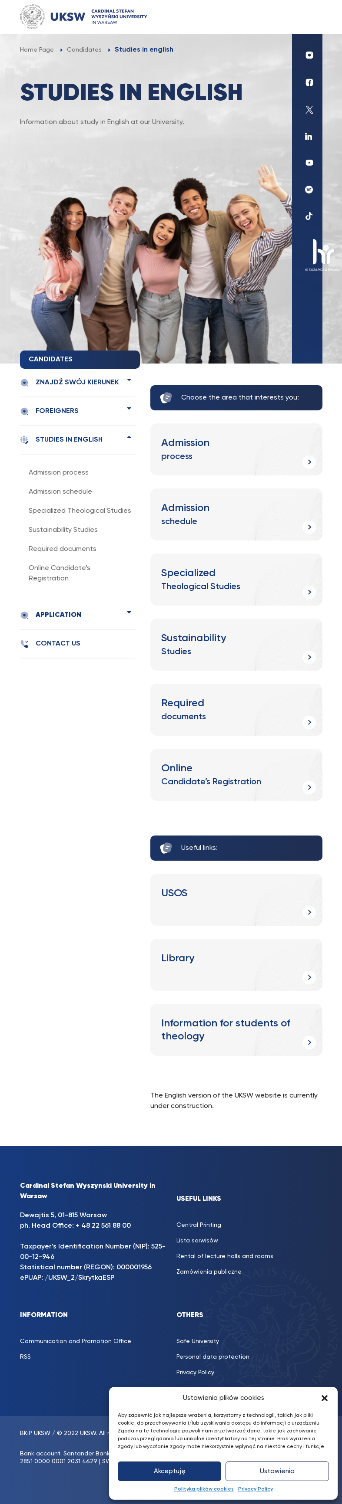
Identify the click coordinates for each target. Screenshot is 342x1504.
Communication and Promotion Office (75, 1341)
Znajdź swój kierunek (69, 382)
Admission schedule (60, 491)
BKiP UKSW (35, 1433)
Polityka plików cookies (204, 1489)
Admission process (59, 472)
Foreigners (49, 411)
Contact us (50, 644)
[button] (324, 1398)
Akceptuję (170, 1471)
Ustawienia (277, 1471)
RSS (25, 1357)
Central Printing (198, 1225)
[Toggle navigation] (307, 16)
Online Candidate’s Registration (59, 573)
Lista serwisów (197, 1241)
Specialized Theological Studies (80, 511)
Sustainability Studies (63, 530)
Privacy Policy (255, 1489)
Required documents (62, 549)
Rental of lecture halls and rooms (224, 1256)
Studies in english (61, 440)
